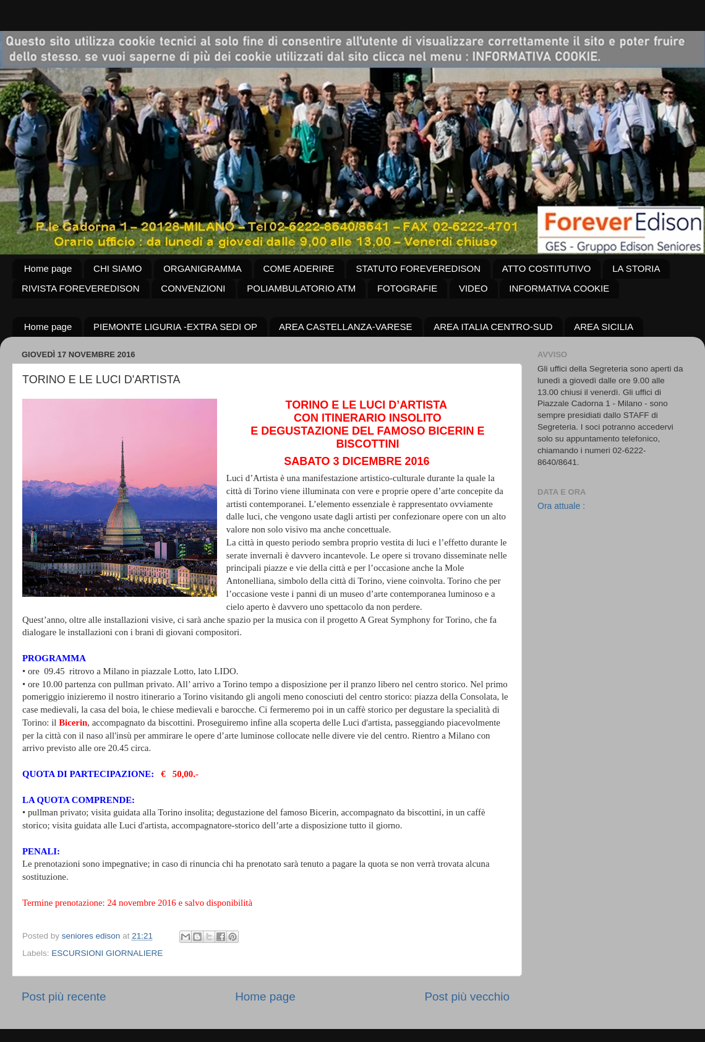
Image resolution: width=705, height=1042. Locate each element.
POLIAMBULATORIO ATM (301, 288)
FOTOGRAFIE (407, 288)
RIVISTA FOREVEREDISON (81, 288)
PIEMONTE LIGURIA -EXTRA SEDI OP (175, 326)
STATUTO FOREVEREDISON (418, 268)
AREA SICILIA (603, 326)
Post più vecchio (467, 996)
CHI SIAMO (117, 268)
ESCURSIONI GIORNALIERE (107, 953)
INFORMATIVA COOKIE (559, 288)
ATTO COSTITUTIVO (546, 268)
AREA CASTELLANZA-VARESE (345, 326)
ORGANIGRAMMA (202, 268)
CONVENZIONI (193, 288)
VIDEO (473, 288)
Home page (48, 268)
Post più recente (64, 996)
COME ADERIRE (299, 268)
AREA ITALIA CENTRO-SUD (493, 326)
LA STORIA (636, 268)
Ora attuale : (561, 506)
